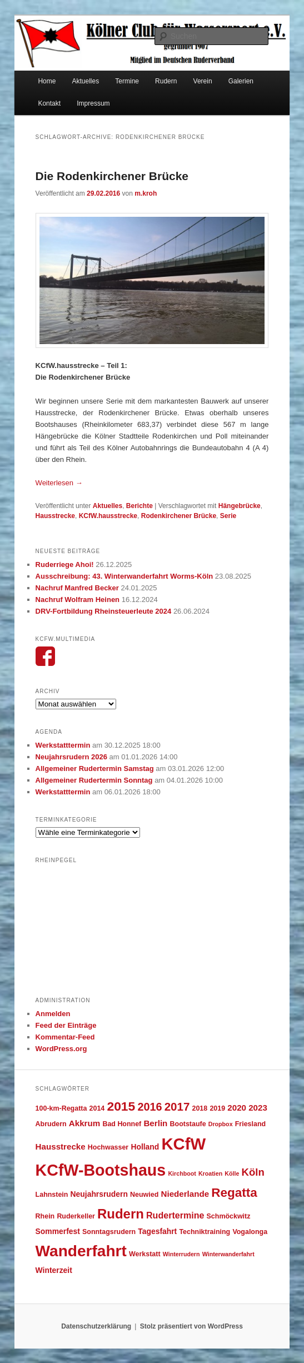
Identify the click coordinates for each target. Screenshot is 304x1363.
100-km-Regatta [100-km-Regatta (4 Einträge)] (61, 1108)
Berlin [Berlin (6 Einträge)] (155, 1123)
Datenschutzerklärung (96, 1326)
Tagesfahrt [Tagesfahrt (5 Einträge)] (157, 1231)
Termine (127, 81)
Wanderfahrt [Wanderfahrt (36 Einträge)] (81, 1251)
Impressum (93, 103)
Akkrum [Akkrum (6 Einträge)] (84, 1123)
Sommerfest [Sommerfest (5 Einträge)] (58, 1231)
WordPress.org (61, 1048)
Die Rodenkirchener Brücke (112, 176)
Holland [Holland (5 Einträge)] (145, 1146)
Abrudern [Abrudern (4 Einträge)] (51, 1124)
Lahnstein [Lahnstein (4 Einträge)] (52, 1194)
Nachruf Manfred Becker (77, 588)
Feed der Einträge (66, 1025)
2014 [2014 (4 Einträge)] (97, 1108)
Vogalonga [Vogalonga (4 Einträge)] (249, 1232)
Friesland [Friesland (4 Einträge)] (250, 1124)
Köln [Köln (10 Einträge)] (253, 1172)
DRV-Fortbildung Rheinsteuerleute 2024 (104, 611)
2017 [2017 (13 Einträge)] (177, 1106)
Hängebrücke (239, 506)
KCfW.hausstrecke (108, 516)
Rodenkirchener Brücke (178, 516)
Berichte (139, 506)
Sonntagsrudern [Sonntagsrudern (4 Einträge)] (109, 1232)
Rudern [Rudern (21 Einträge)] (120, 1213)
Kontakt (49, 103)
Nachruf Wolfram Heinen (77, 599)
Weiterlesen (59, 483)
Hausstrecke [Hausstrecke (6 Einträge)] (61, 1146)
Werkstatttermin (63, 745)
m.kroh (145, 193)
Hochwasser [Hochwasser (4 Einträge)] (108, 1147)
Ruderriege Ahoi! (65, 564)
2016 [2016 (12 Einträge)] (149, 1107)
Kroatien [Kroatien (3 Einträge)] (210, 1173)
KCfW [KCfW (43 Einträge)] (183, 1144)
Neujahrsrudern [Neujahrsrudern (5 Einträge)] (99, 1194)
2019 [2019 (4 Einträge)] (217, 1108)
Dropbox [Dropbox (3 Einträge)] (220, 1124)
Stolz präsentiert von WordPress (191, 1326)
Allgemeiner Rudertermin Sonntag (94, 780)
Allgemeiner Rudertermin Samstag (95, 768)
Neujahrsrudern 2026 (71, 757)
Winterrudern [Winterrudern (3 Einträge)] (181, 1254)
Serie (228, 516)
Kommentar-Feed (65, 1037)
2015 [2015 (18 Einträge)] (121, 1106)
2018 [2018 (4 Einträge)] (200, 1108)
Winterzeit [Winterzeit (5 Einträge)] (54, 1270)
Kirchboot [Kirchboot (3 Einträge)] (182, 1173)
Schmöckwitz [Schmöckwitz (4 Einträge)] (229, 1216)
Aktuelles (85, 81)
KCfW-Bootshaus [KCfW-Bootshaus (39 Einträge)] (101, 1170)
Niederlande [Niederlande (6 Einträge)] (185, 1193)
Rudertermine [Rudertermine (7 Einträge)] (175, 1215)
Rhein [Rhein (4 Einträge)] (45, 1216)
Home (47, 81)
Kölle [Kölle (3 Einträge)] (232, 1173)
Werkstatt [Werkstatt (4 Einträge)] (145, 1254)
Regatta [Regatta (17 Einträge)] (234, 1193)
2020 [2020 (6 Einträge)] (236, 1107)
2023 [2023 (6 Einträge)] (257, 1107)
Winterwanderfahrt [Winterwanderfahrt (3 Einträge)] (228, 1254)
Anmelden (53, 1013)
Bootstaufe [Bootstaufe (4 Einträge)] (188, 1124)
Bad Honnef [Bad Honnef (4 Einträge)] (121, 1124)
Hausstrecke (55, 516)
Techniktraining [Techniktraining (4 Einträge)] (204, 1232)
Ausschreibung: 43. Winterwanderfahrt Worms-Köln (124, 576)
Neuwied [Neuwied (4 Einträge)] (144, 1194)
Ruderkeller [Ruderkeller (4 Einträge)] (76, 1216)
